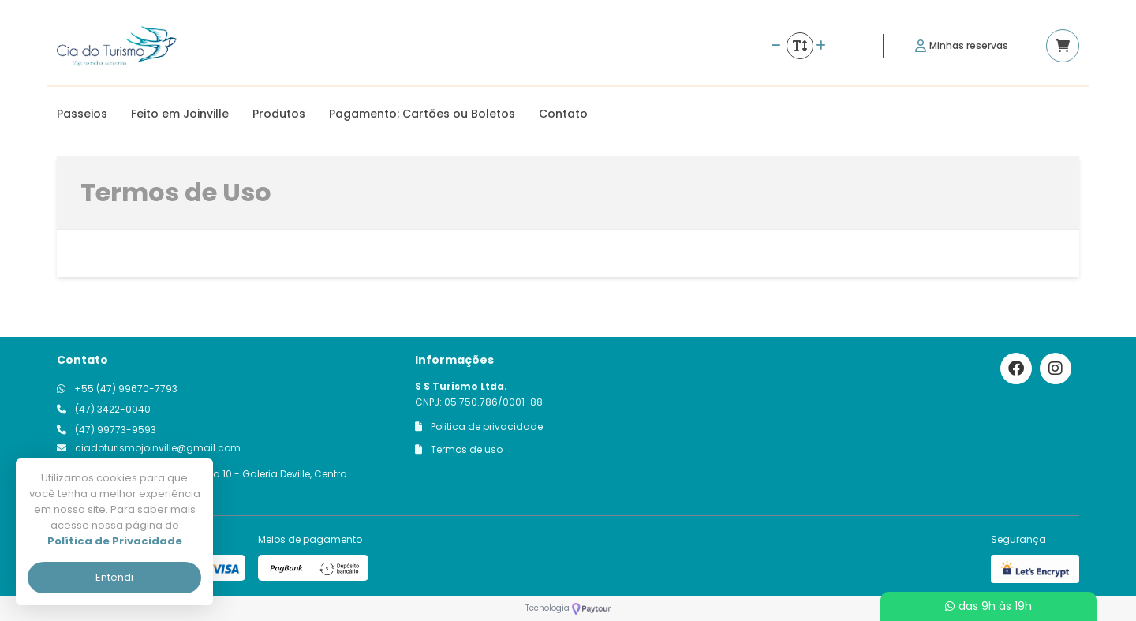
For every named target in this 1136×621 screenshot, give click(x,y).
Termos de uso (459, 449)
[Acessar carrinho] (1062, 45)
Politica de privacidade (479, 426)
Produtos (278, 114)
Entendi (114, 577)
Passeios (82, 114)
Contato (563, 114)
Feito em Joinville (180, 114)
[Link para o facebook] (1016, 368)
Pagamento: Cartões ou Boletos (422, 114)
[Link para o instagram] (1055, 368)
